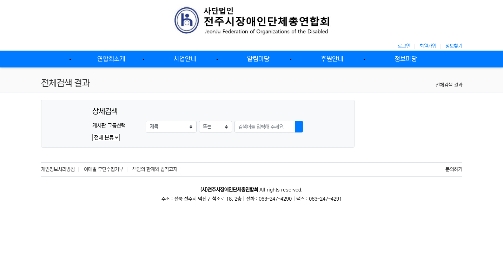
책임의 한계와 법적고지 (154, 169)
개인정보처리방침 (58, 169)
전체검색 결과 (449, 85)
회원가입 (427, 46)
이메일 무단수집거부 (103, 169)
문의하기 (453, 169)
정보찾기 (453, 46)
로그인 (404, 46)
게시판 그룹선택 (109, 126)
